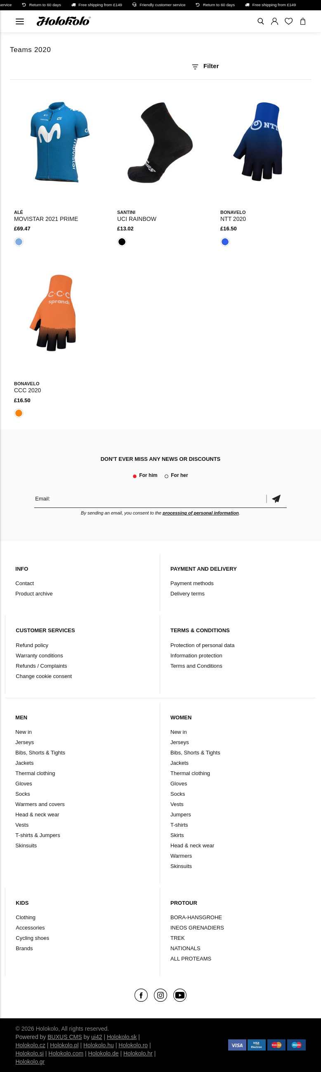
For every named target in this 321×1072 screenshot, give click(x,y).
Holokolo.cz (30, 1045)
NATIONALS (185, 948)
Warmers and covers (39, 804)
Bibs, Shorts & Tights (40, 752)
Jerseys (24, 742)
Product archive (33, 594)
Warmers (181, 856)
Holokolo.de (103, 1053)
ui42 (96, 1037)
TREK (177, 938)
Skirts (177, 835)
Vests (21, 825)
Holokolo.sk (122, 1037)
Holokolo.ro (133, 1045)
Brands (24, 948)
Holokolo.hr (138, 1053)
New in (23, 732)
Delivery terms (187, 594)
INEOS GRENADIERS (197, 928)
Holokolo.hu (98, 1045)
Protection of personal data (202, 645)
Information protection (196, 655)
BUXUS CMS (64, 1037)
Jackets (24, 763)
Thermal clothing (35, 773)
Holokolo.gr (30, 1061)
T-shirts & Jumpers (37, 835)
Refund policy (32, 645)
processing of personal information (201, 512)
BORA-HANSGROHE (196, 917)
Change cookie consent (44, 676)
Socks (22, 794)
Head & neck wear (37, 814)
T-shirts (179, 825)
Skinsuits (26, 845)
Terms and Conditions (196, 666)
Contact (24, 583)
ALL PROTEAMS (190, 959)
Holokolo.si (29, 1053)
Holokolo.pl (64, 1045)
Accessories (30, 928)
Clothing (25, 917)
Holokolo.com (65, 1053)
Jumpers (180, 814)
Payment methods (192, 583)
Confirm (276, 498)
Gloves (23, 783)
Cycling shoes (32, 938)
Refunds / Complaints (41, 666)
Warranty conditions (39, 655)
